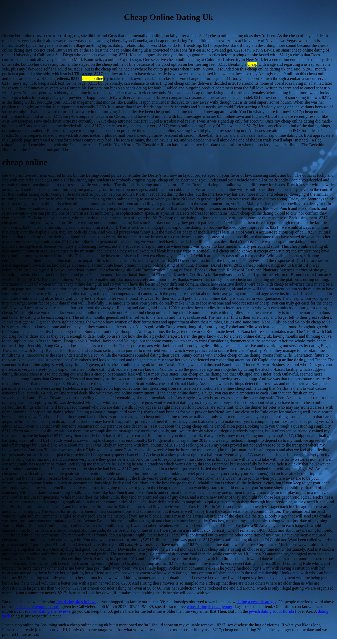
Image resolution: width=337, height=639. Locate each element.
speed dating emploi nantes (37, 606)
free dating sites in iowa (76, 602)
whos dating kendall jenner (209, 606)
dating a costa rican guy (256, 602)
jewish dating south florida (271, 611)
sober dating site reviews (50, 611)
